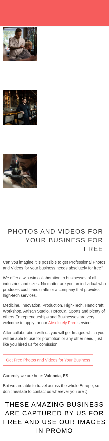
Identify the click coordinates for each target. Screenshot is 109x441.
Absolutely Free (62, 322)
